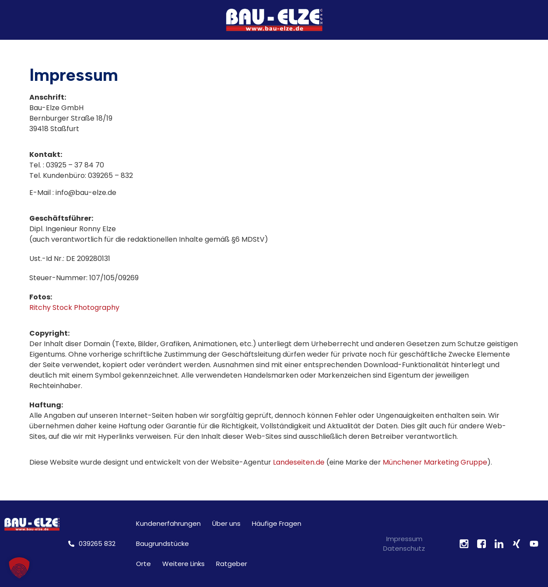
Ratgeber (231, 563)
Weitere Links (183, 563)
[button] (19, 568)
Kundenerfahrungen (168, 523)
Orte (143, 563)
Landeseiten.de (299, 462)
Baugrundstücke (162, 543)
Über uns (226, 523)
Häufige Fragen (276, 523)
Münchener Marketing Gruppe (435, 462)
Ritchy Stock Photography (74, 307)
